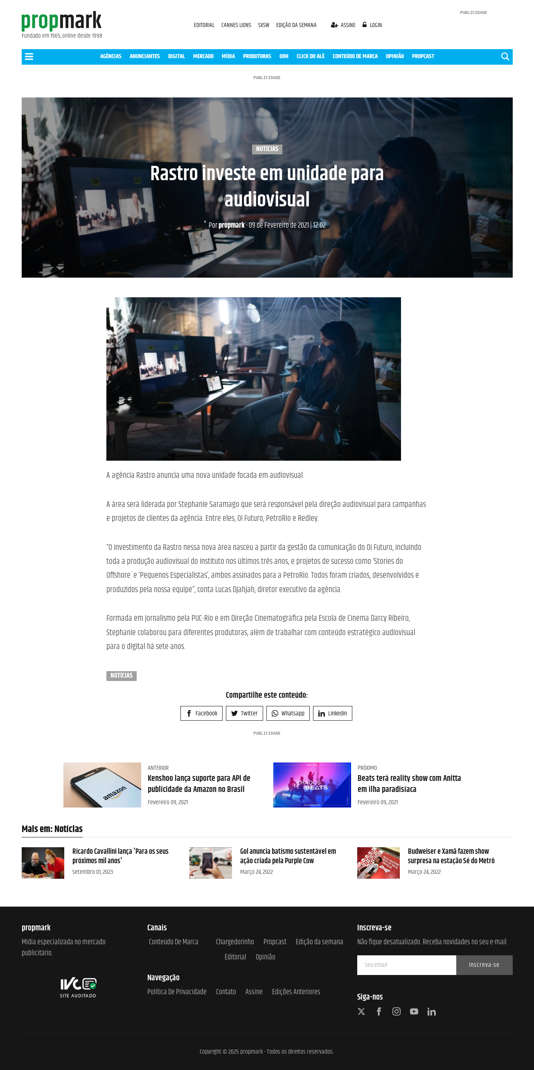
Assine (254, 992)
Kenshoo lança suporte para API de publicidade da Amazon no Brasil (199, 784)
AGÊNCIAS (111, 56)
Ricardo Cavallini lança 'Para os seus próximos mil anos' (120, 856)
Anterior (158, 768)
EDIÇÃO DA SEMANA (296, 25)
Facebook (201, 713)
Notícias (267, 149)
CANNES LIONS (236, 25)
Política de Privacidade (177, 992)
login (372, 25)
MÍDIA (228, 56)
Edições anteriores (296, 992)
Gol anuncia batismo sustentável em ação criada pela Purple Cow (288, 856)
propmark (227, 225)
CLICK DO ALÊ (310, 56)
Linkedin (332, 713)
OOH (283, 56)
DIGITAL (176, 56)
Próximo (367, 768)
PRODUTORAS (257, 56)
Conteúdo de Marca (173, 942)
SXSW (264, 25)
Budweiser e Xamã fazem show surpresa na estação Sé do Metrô (451, 856)
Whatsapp (288, 713)
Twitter (244, 713)
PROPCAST (423, 56)
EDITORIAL (204, 25)
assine (344, 25)
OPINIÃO (395, 56)
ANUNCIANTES (145, 56)
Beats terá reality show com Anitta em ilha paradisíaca (409, 784)
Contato (226, 992)
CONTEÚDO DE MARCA (355, 56)
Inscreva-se (484, 965)
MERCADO (203, 56)
